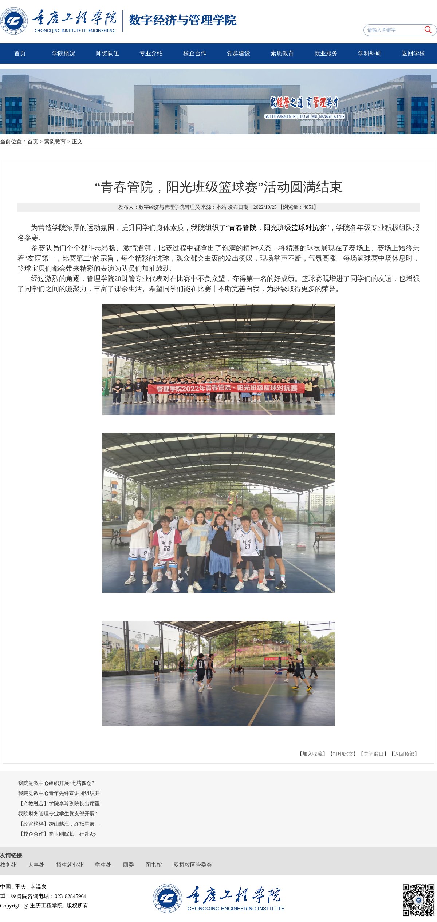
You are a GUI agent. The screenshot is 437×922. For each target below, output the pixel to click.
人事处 (36, 865)
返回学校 (413, 53)
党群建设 (238, 53)
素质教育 (282, 53)
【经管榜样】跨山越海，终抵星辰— (59, 824)
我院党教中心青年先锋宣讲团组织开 (59, 793)
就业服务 (326, 53)
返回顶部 (404, 754)
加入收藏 (312, 754)
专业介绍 (151, 53)
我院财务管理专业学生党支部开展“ (57, 813)
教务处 (8, 865)
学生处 (103, 865)
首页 (20, 53)
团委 (128, 865)
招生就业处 (69, 865)
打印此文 (343, 754)
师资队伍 (107, 53)
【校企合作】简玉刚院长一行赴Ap (57, 834)
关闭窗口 (373, 754)
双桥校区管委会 (193, 865)
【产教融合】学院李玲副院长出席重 (59, 803)
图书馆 (154, 865)
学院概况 (63, 53)
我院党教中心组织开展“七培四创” (56, 783)
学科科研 (369, 53)
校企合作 (194, 53)
